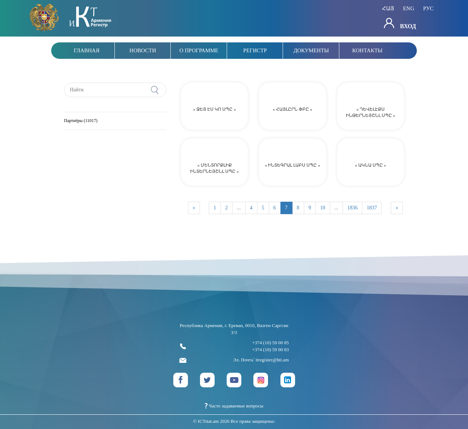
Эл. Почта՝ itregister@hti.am (234, 360)
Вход (400, 23)
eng (408, 9)
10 (322, 207)
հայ (388, 9)
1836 (352, 207)
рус (428, 9)
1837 (372, 207)
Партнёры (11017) (80, 120)
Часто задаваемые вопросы (234, 406)
